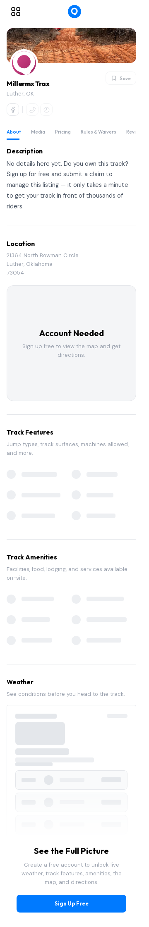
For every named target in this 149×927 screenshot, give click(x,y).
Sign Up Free (72, 903)
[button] (24, 63)
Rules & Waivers (98, 132)
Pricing (63, 132)
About (14, 132)
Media (38, 132)
